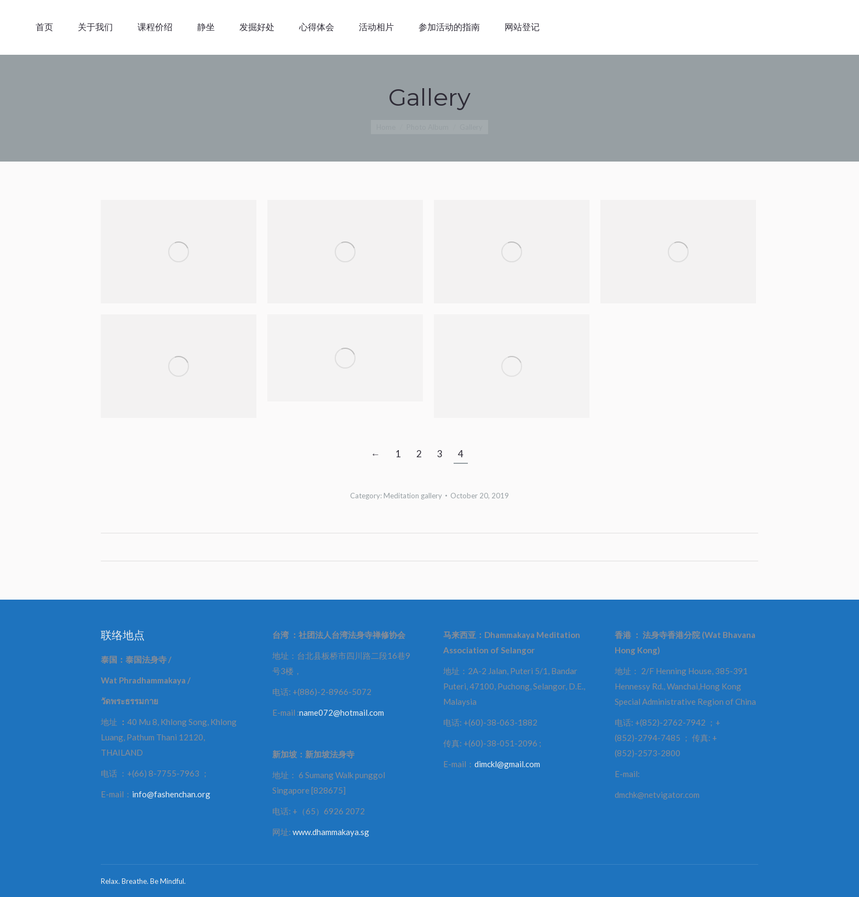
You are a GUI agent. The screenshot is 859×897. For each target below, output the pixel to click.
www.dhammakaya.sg (331, 832)
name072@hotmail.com (341, 712)
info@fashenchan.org (171, 794)
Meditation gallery (412, 495)
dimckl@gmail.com (507, 764)
